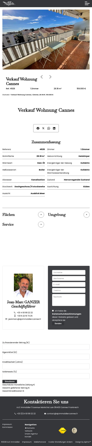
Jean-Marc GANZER (23, 302)
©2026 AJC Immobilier (10, 442)
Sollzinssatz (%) (9, 371)
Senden (58, 323)
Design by (83, 442)
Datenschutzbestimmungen (66, 314)
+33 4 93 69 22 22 (25, 312)
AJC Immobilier (24, 407)
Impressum (27, 442)
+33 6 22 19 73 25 (24, 315)
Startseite (5, 94)
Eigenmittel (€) (9, 352)
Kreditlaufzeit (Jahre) (12, 362)
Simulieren (10, 381)
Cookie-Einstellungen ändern (60, 442)
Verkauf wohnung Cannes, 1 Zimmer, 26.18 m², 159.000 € (32, 95)
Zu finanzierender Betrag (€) (16, 342)
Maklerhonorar (40, 442)
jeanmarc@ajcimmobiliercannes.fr (25, 319)
